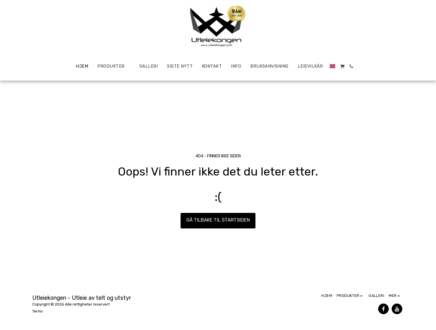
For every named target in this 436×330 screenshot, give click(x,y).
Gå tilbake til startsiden (218, 220)
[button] (342, 66)
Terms (37, 311)
